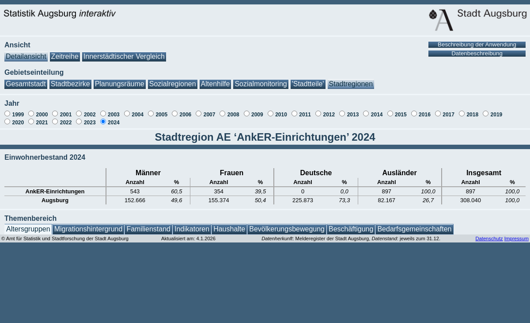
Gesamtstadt (26, 79)
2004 (138, 110)
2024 (114, 118)
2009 (257, 110)
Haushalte (229, 224)
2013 (353, 110)
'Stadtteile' (308, 79)
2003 (114, 110)
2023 (90, 118)
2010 (281, 110)
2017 (448, 110)
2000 (42, 110)
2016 (425, 110)
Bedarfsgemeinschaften (414, 224)
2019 (497, 110)
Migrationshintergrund (88, 224)
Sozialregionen (172, 79)
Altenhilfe (215, 79)
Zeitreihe (65, 52)
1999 (18, 110)
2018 (472, 110)
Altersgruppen (28, 224)
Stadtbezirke (70, 79)
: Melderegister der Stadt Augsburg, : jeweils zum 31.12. (350, 234)
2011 (305, 110)
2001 (66, 110)
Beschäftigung (351, 224)
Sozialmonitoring (261, 79)
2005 (161, 110)
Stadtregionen (351, 79)
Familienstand (148, 224)
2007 (210, 110)
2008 (233, 110)
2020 (18, 118)
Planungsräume (119, 79)
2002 (90, 110)
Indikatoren (191, 224)
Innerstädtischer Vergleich (124, 52)
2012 (329, 110)
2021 (42, 118)
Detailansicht (26, 52)
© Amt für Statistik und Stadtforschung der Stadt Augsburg (65, 234)
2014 (377, 110)
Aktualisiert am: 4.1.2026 (188, 234)
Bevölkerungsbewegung (287, 224)
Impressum (516, 234)
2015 (401, 110)
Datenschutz (489, 234)
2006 (186, 110)
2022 (66, 118)
